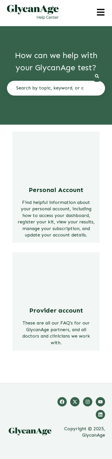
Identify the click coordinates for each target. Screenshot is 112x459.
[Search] (97, 76)
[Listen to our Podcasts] (100, 401)
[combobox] (56, 88)
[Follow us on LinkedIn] (100, 414)
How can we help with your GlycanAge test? (56, 61)
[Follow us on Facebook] (62, 401)
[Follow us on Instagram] (87, 401)
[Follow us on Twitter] (75, 401)
